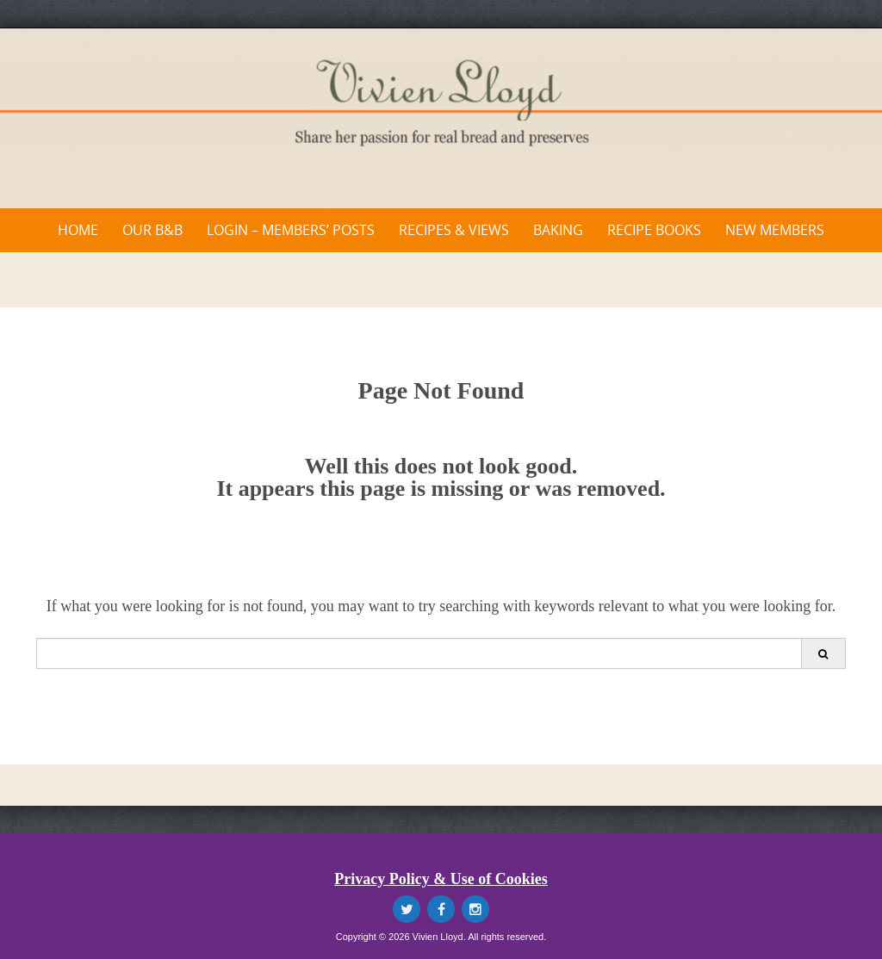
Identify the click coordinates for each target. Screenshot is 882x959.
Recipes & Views (454, 229)
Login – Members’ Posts (291, 229)
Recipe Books (654, 229)
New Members (774, 229)
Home (78, 229)
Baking (558, 229)
